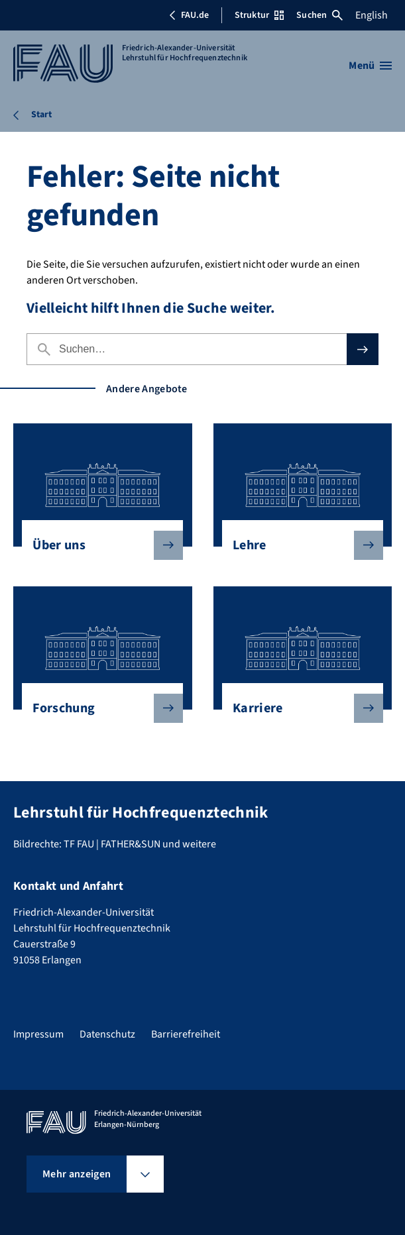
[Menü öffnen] (370, 65)
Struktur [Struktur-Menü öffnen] (259, 15)
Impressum (38, 1034)
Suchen (319, 15)
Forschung (97, 708)
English (371, 15)
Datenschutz (107, 1034)
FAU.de (188, 15)
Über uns (97, 545)
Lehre (297, 545)
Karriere (297, 708)
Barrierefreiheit (185, 1034)
